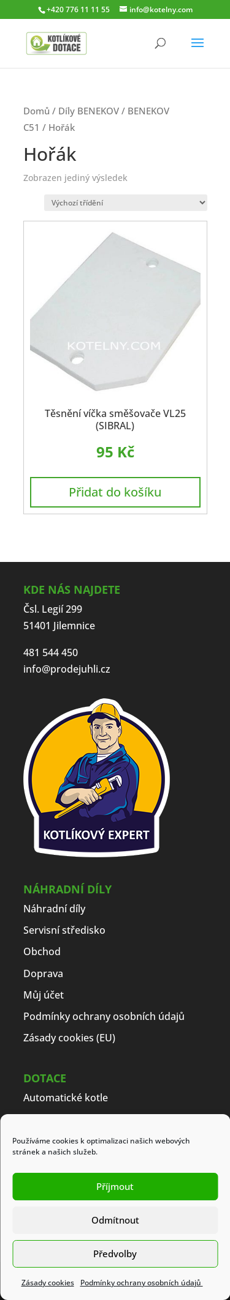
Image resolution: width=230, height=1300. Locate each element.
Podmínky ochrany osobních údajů (141, 1282)
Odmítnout (115, 1220)
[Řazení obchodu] (125, 202)
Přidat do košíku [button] (115, 492)
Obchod (42, 951)
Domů (36, 111)
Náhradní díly (54, 908)
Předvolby (115, 1253)
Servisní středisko (64, 930)
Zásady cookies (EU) (69, 1037)
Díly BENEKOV (88, 111)
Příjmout (115, 1186)
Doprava (43, 973)
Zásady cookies (47, 1282)
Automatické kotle (65, 1097)
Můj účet (43, 995)
